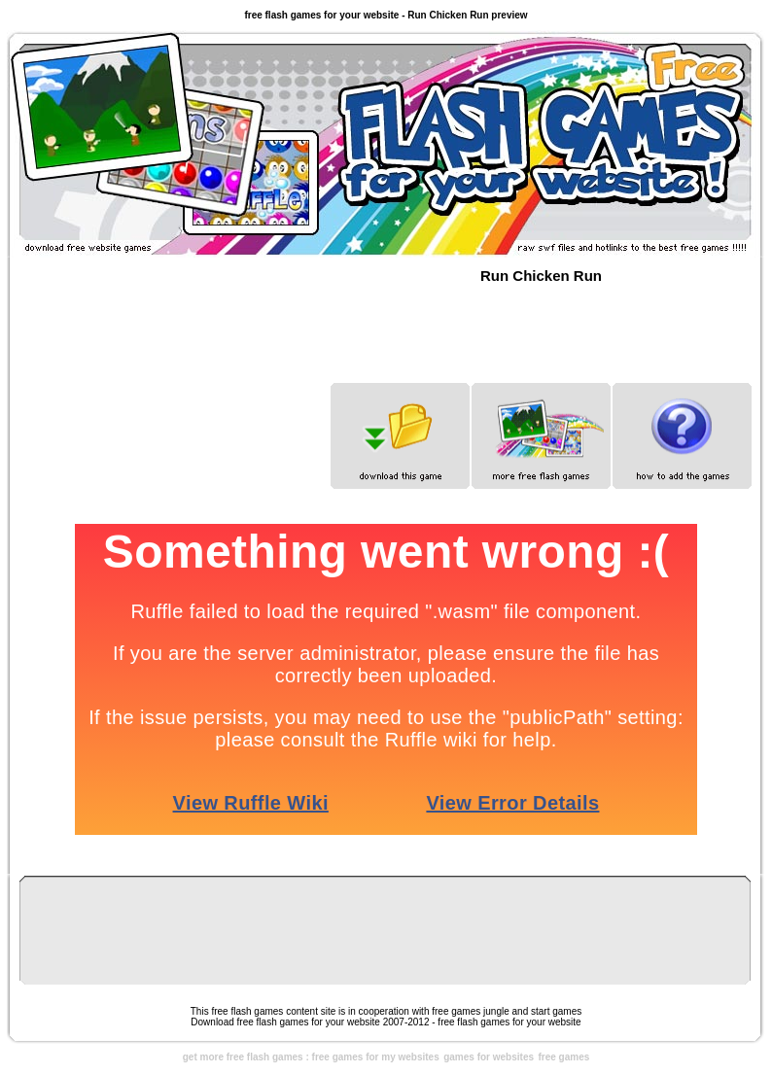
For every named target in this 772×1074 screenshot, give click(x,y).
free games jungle (470, 1011)
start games (556, 1011)
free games (563, 1057)
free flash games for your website (509, 1022)
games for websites (488, 1057)
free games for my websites (375, 1057)
